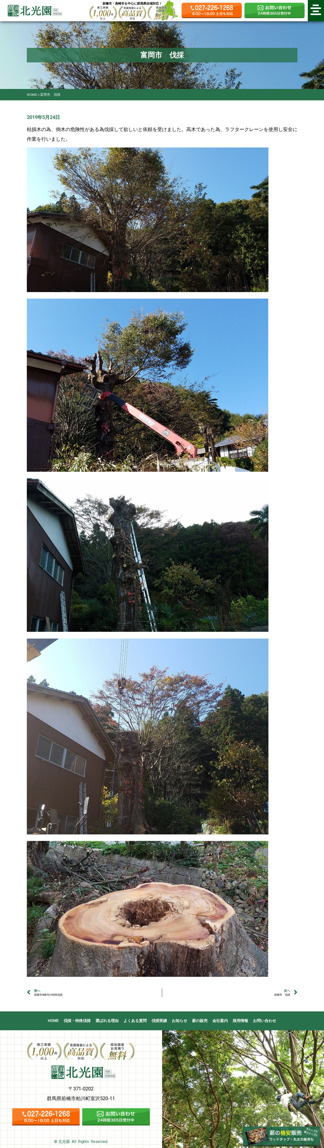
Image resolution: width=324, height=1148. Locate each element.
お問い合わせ (264, 1020)
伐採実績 (159, 1020)
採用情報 (240, 1020)
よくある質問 (135, 1020)
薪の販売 (200, 1020)
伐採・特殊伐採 (77, 1020)
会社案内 (220, 1020)
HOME (32, 94)
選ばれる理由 (107, 1020)
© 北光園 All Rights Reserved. (81, 1141)
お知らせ (179, 1020)
